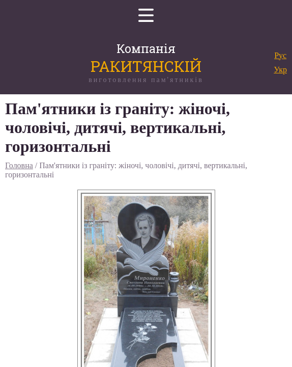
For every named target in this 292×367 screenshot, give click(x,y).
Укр (280, 69)
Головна (19, 165)
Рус (280, 55)
